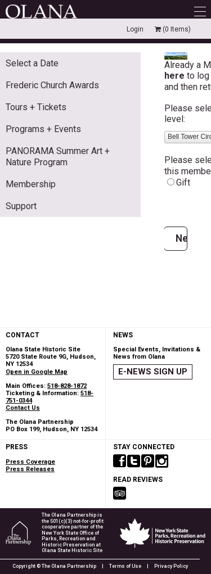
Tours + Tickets (36, 107)
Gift (183, 182)
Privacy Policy (171, 566)
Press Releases (30, 469)
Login (135, 29)
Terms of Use (125, 566)
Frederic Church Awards (52, 85)
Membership (31, 184)
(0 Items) (173, 29)
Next (181, 238)
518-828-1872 (67, 386)
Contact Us (23, 408)
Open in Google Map (37, 372)
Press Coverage (30, 461)
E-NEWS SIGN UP (152, 372)
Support (21, 206)
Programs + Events (43, 129)
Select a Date (32, 63)
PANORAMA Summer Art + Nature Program (58, 156)
